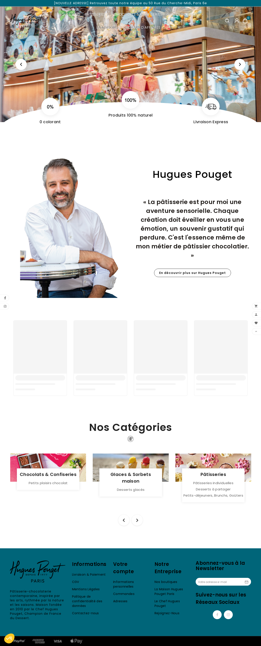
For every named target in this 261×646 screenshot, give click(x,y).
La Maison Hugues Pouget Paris (169, 591)
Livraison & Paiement (89, 574)
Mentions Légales (86, 589)
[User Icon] (237, 20)
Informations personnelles (123, 584)
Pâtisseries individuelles (213, 483)
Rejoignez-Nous (167, 613)
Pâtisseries (213, 474)
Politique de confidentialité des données (87, 601)
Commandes (124, 594)
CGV (75, 582)
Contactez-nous (85, 613)
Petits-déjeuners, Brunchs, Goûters (213, 495)
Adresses (120, 601)
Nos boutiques (166, 582)
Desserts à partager (213, 489)
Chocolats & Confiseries (48, 474)
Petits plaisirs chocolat (48, 483)
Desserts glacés (131, 489)
